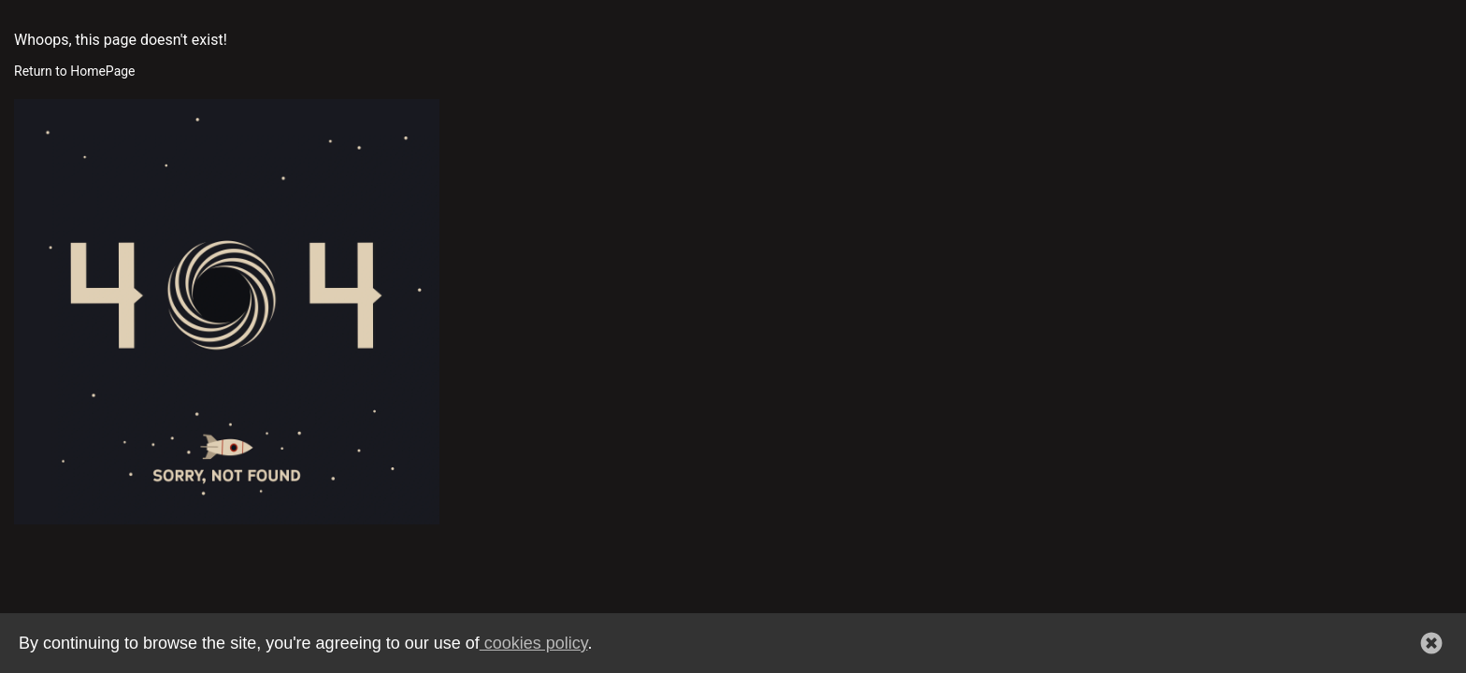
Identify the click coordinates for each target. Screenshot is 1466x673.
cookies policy (534, 643)
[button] (1431, 643)
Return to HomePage (75, 71)
